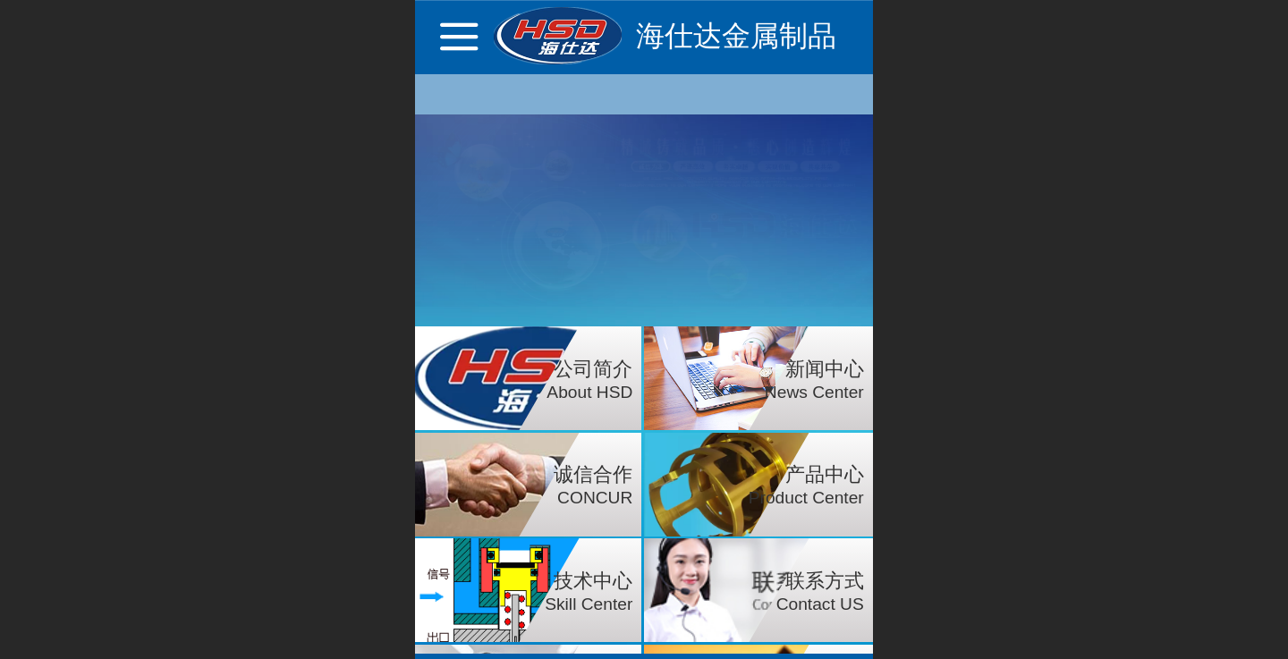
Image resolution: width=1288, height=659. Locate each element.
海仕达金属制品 (736, 36)
